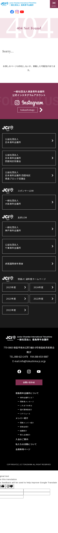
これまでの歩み (26, 405)
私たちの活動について (26, 444)
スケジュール (25, 413)
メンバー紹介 (22, 418)
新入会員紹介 (25, 435)
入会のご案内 (22, 439)
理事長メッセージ (27, 401)
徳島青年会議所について (27, 393)
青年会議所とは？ (27, 397)
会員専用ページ (23, 449)
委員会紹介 (24, 426)
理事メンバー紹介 (27, 422)
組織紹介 (23, 431)
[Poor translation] (10, 486)
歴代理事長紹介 (26, 409)
